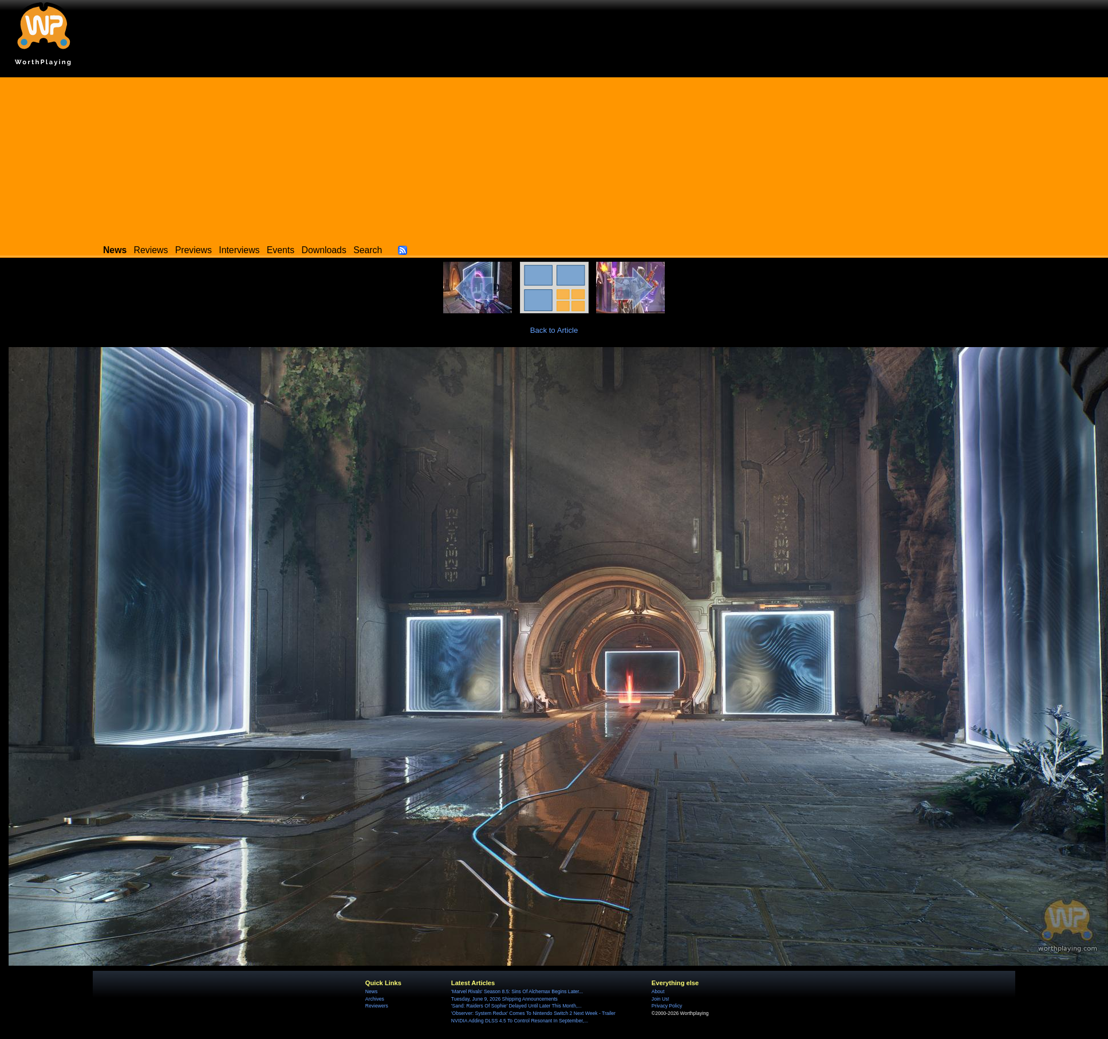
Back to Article (554, 330)
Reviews (151, 250)
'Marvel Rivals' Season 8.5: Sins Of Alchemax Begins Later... (517, 991)
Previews (193, 250)
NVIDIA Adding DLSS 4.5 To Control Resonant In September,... (519, 1021)
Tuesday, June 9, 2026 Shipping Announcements (504, 999)
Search (367, 250)
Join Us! (660, 999)
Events (280, 250)
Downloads (324, 250)
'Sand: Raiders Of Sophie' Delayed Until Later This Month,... (516, 1006)
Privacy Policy (667, 1006)
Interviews (239, 250)
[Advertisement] (554, 157)
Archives (374, 999)
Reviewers (376, 1006)
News (371, 991)
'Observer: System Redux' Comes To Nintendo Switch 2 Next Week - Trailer (533, 1013)
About (658, 991)
